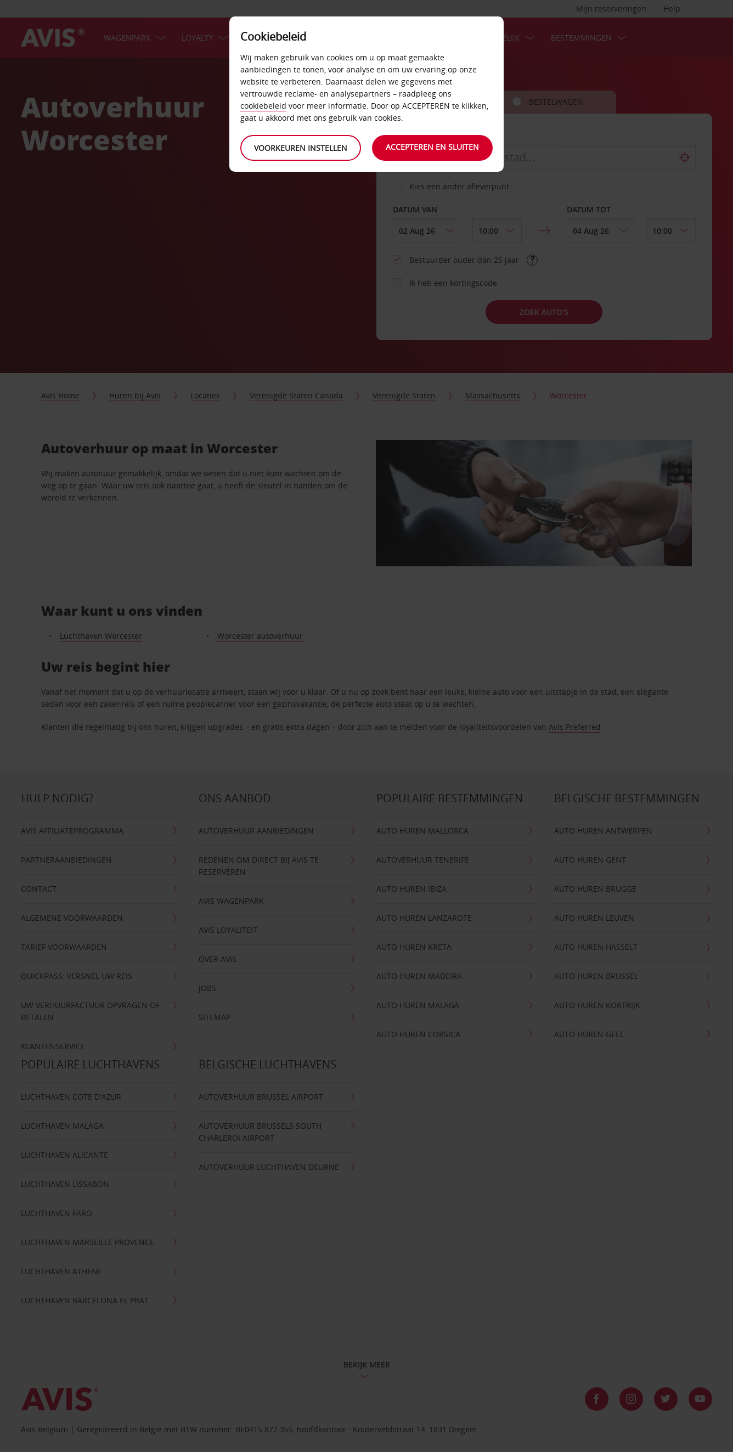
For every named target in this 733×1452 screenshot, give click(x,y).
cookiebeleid (263, 105)
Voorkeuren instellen (300, 148)
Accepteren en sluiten (432, 147)
